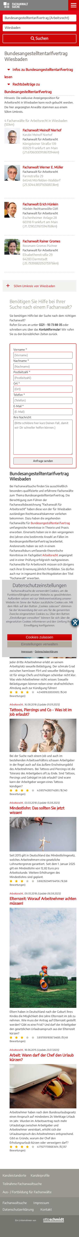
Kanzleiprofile (40, 1175)
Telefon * (19, 395)
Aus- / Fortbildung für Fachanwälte (27, 1192)
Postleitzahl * (21, 372)
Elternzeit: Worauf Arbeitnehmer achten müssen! (43, 900)
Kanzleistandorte (14, 1175)
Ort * (16, 383)
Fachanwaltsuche (15, 1203)
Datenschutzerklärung (18, 1209)
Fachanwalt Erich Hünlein (40, 204)
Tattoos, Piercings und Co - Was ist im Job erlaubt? (41, 712)
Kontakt (46, 1209)
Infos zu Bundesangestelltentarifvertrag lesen (38, 73)
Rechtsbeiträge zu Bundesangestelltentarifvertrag (28, 88)
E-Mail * (18, 406)
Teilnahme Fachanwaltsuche (22, 1184)
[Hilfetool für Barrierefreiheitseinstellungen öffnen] (75, 622)
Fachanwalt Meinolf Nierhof (42, 130)
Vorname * (20, 349)
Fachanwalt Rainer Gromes (41, 241)
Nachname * (21, 360)
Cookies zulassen (39, 637)
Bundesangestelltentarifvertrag (50, 523)
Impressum (41, 1203)
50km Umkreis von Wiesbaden (30, 286)
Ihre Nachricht (22, 417)
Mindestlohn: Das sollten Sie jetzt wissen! (37, 810)
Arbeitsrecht (50, 555)
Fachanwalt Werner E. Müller (43, 167)
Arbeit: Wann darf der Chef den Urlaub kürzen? (42, 1057)
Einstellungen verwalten (39, 644)
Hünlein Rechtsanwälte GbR (40, 208)
